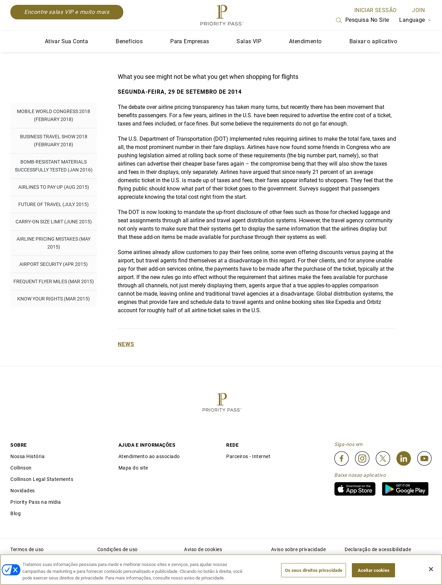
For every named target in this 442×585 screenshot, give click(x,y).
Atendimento (305, 41)
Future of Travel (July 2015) (53, 204)
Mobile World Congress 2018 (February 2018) (53, 115)
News (126, 344)
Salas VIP (249, 41)
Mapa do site (133, 468)
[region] (221, 569)
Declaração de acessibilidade (378, 549)
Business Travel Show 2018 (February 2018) (53, 140)
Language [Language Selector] (415, 20)
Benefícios (129, 41)
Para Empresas (189, 41)
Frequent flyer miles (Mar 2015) (53, 281)
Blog (15, 513)
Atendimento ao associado (149, 456)
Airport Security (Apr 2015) (53, 264)
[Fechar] (431, 569)
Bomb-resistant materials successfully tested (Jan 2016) (54, 166)
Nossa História (27, 456)
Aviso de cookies (203, 549)
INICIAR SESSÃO (375, 10)
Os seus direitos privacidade (314, 570)
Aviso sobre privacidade (298, 549)
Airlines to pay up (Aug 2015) (53, 187)
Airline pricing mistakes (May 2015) (53, 243)
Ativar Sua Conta (66, 41)
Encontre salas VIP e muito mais (66, 12)
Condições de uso (117, 549)
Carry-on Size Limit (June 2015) (54, 221)
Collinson (21, 468)
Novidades (22, 490)
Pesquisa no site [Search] (362, 20)
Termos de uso (27, 549)
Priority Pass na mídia (35, 502)
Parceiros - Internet (248, 456)
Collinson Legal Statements (41, 479)
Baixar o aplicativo (373, 41)
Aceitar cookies (374, 570)
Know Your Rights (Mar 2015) (53, 298)
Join (418, 10)
